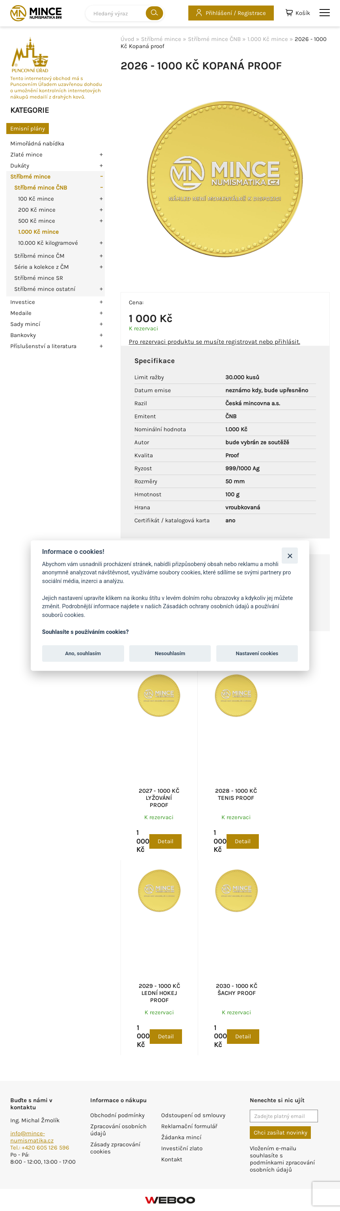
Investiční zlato (182, 1148)
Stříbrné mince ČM (39, 255)
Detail (165, 841)
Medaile (21, 313)
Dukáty (19, 165)
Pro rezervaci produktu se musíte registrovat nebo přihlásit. (214, 341)
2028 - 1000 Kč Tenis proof (236, 794)
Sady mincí (25, 324)
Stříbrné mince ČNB (40, 187)
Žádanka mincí (181, 1137)
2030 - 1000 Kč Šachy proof (236, 989)
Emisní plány (27, 128)
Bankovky (23, 335)
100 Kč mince (36, 198)
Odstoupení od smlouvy (193, 1115)
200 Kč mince (37, 209)
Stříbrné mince (30, 176)
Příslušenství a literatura (43, 346)
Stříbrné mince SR (38, 277)
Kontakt (171, 1159)
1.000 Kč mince (38, 231)
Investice (22, 302)
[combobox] (124, 13)
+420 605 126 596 (45, 1147)
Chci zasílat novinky (280, 1132)
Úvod (127, 39)
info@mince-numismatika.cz (32, 1137)
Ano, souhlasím (83, 653)
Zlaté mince (26, 154)
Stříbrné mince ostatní (44, 289)
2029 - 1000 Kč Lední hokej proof (159, 993)
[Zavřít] (290, 555)
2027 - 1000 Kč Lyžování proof (159, 798)
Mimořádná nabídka (37, 143)
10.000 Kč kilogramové (48, 242)
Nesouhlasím (170, 653)
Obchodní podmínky (117, 1115)
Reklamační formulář (189, 1126)
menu (325, 12)
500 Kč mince (36, 220)
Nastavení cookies (257, 653)
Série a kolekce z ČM (41, 266)
